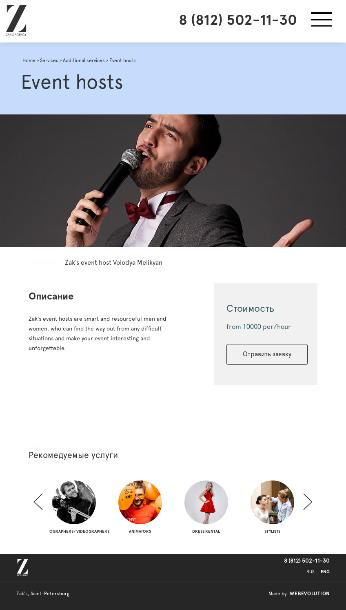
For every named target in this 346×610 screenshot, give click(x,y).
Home (28, 60)
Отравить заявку (267, 354)
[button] (321, 21)
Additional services (84, 60)
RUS (310, 572)
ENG (325, 572)
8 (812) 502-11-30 (238, 20)
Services (49, 60)
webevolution (310, 593)
